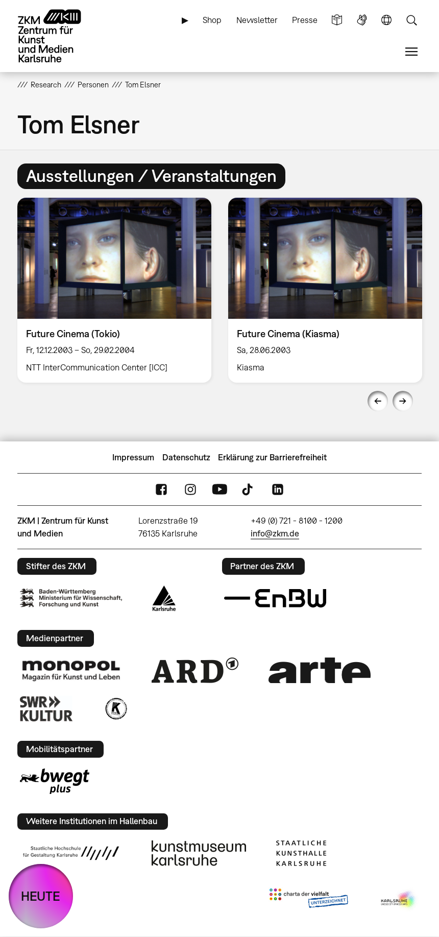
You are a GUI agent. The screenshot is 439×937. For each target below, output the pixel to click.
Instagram (190, 489)
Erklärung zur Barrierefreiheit (272, 457)
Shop (212, 20)
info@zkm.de (275, 533)
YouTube (219, 489)
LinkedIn (277, 489)
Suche (411, 20)
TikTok (248, 489)
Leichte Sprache (337, 20)
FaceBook (161, 489)
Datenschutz (186, 457)
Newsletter (257, 20)
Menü (411, 51)
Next (403, 401)
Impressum (133, 457)
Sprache (386, 20)
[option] (114, 290)
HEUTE (40, 895)
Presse (305, 20)
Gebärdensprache (362, 20)
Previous (378, 401)
